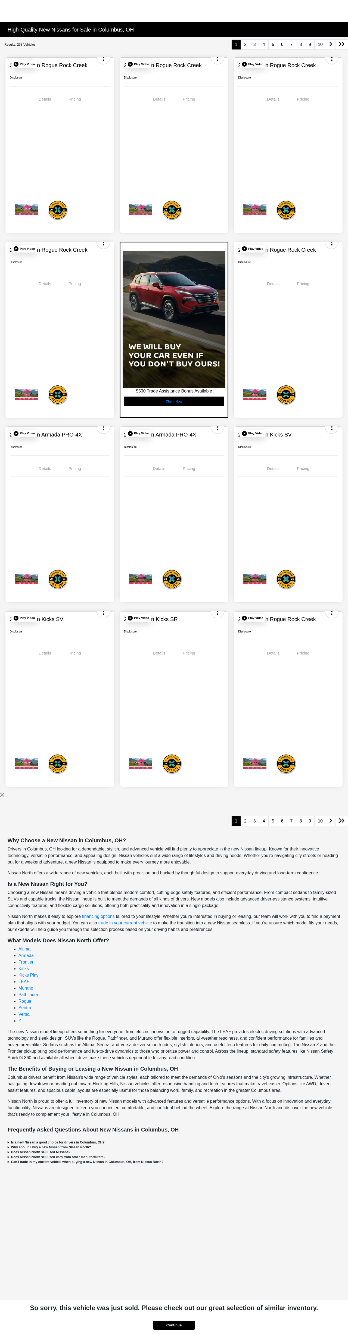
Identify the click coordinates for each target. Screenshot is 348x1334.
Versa (24, 1014)
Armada (26, 955)
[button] (24, 64)
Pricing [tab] (75, 99)
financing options (98, 916)
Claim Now (174, 401)
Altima (24, 949)
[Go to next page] (331, 44)
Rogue (24, 1001)
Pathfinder (28, 994)
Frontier (25, 962)
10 (320, 44)
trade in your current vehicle (125, 923)
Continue (174, 1325)
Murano (25, 988)
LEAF (23, 981)
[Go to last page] (341, 44)
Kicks (23, 968)
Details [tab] (45, 99)
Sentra (24, 1007)
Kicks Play (28, 975)
